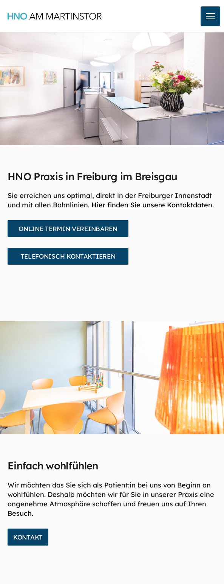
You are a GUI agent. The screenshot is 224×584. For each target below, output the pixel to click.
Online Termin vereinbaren (68, 229)
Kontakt (28, 537)
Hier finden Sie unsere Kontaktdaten (151, 205)
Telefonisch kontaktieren (68, 256)
